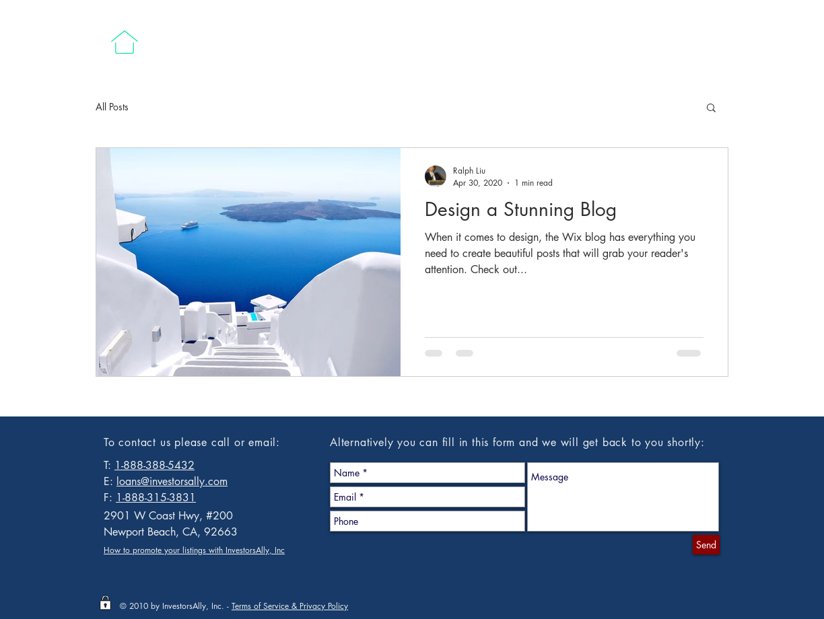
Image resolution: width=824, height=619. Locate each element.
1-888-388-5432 (154, 465)
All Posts (112, 106)
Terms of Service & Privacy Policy (290, 606)
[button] (711, 109)
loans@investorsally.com (172, 481)
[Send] (706, 544)
